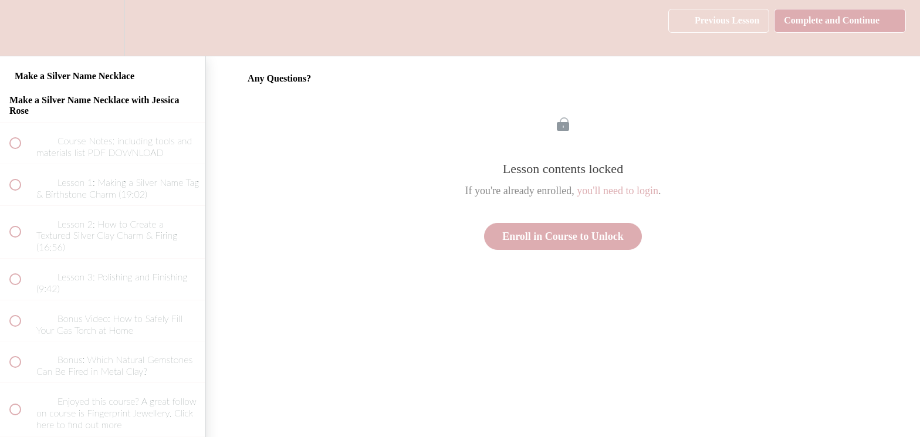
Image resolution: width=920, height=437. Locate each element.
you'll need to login (617, 191)
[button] (21, 28)
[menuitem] (102, 28)
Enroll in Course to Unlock (563, 236)
